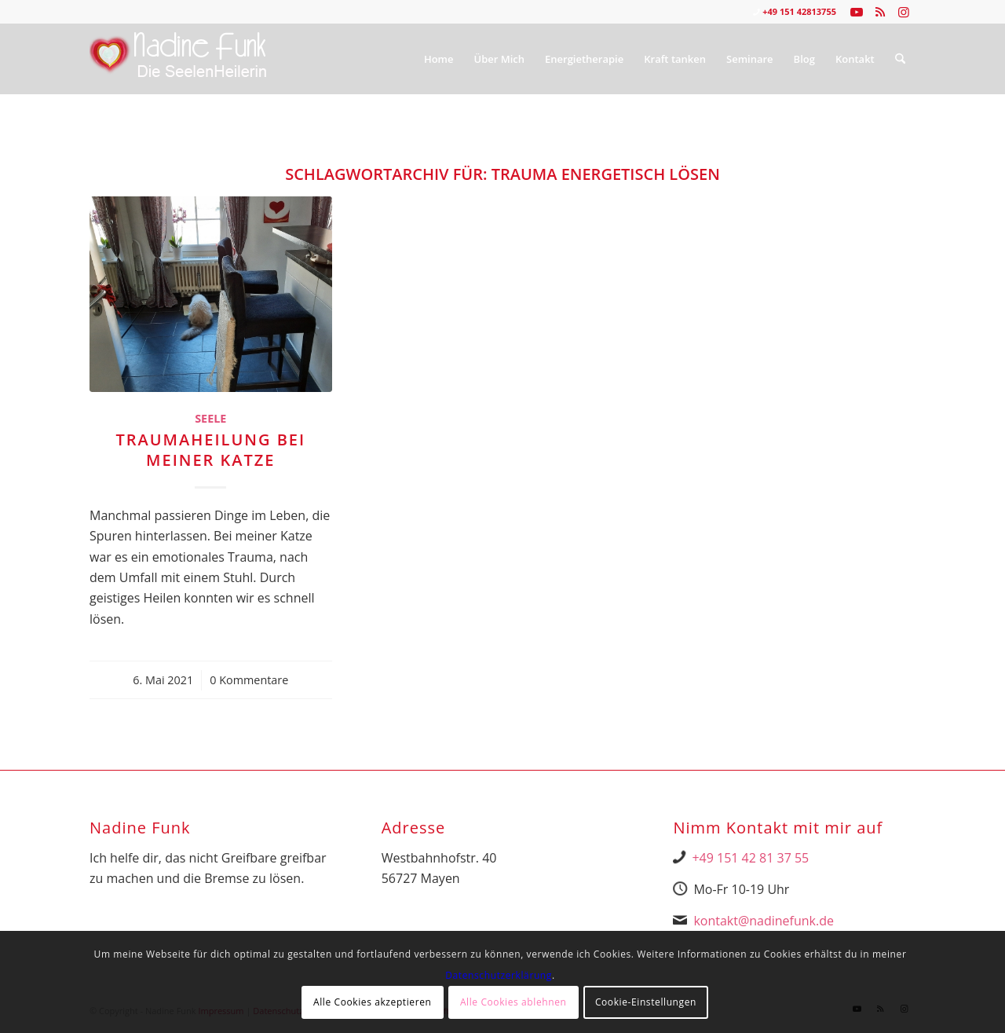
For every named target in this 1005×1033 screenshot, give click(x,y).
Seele (210, 418)
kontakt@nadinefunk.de (763, 920)
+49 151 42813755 (799, 11)
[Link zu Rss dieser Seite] (879, 12)
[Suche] (900, 59)
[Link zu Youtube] (856, 12)
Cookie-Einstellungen (645, 1002)
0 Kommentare (249, 679)
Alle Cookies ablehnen (513, 1002)
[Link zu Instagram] (903, 12)
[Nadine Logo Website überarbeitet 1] (179, 59)
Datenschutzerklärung (498, 975)
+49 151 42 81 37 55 (750, 857)
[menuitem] (439, 59)
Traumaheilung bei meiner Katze (210, 450)
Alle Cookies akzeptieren (372, 1002)
